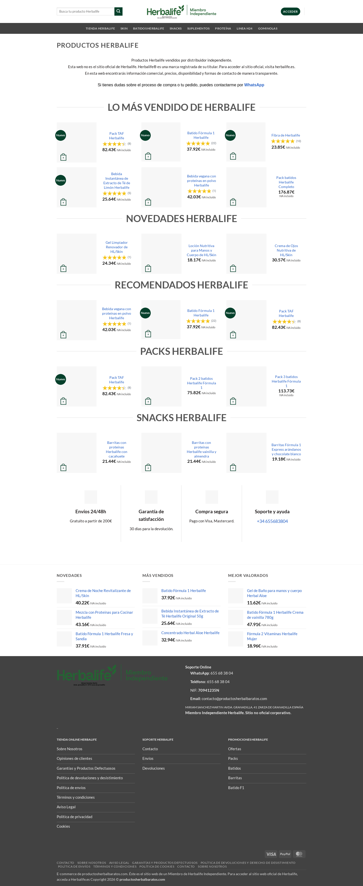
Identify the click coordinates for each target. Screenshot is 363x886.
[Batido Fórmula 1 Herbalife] (160, 142)
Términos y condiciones (114, 866)
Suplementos (198, 28)
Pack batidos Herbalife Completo (286, 182)
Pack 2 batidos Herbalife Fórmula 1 (201, 383)
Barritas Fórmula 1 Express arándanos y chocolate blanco (286, 449)
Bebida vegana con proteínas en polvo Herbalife (201, 180)
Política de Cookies (156, 866)
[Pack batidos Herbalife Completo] (246, 187)
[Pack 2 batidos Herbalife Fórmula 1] (161, 386)
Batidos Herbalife (148, 28)
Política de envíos (74, 866)
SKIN (124, 28)
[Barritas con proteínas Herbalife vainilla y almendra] (161, 453)
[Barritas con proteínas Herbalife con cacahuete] (77, 453)
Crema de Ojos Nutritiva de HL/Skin (286, 250)
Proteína (223, 28)
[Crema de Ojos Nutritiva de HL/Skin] (246, 254)
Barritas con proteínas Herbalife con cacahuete (116, 449)
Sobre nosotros (91, 863)
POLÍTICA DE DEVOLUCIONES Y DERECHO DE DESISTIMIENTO (248, 863)
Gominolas (267, 28)
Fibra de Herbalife (285, 135)
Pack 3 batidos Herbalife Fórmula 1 (286, 381)
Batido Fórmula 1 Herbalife (201, 135)
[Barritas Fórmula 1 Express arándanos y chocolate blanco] (246, 453)
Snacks (176, 28)
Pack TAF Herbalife (116, 135)
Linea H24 (244, 28)
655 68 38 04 (221, 673)
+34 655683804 (272, 521)
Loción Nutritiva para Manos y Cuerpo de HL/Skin (201, 250)
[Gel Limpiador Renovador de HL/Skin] (77, 254)
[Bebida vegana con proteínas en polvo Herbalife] (161, 187)
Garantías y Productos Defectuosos (164, 863)
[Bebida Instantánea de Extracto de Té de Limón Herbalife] (77, 187)
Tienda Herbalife (100, 28)
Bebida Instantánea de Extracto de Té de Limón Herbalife (116, 181)
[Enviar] (118, 11)
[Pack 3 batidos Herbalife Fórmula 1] (246, 386)
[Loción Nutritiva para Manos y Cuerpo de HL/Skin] (161, 254)
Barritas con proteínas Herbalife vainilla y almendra (201, 449)
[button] (290, 11)
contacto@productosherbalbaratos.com (234, 698)
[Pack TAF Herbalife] (77, 142)
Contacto (65, 863)
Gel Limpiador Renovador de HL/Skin (117, 247)
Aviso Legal (119, 863)
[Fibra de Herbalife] (245, 142)
